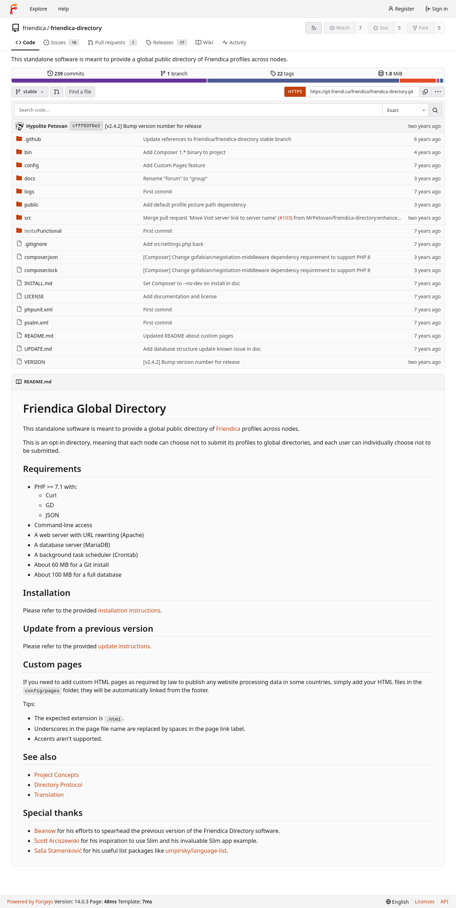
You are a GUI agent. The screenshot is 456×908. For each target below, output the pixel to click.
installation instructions (129, 610)
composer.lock (37, 270)
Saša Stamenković (58, 851)
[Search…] (435, 110)
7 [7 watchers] (360, 27)
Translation (49, 795)
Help (63, 8)
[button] (56, 91)
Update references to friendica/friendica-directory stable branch (217, 139)
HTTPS (295, 91)
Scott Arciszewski (56, 841)
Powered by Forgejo (30, 901)
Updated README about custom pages (188, 335)
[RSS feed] (313, 28)
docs (25, 178)
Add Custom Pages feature (174, 165)
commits (65, 73)
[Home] (13, 8)
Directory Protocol (58, 785)
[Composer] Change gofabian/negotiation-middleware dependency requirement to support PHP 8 (256, 257)
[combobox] (405, 110)
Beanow (45, 831)
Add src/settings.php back (173, 244)
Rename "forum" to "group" (175, 178)
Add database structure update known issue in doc (202, 348)
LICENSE (30, 296)
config (27, 165)
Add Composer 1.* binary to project (184, 152)
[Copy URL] (425, 91)
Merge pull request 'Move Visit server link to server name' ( (211, 217)
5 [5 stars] (399, 27)
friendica (34, 28)
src (23, 217)
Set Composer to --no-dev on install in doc (191, 283)
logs (25, 191)
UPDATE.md (34, 348)
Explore (38, 8)
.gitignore (31, 244)
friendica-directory (76, 28)
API (444, 901)
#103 (285, 217)
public (27, 204)
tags (282, 73)
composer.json (37, 257)
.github (28, 139)
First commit (157, 191)
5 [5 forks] (439, 27)
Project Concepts (56, 775)
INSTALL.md (34, 283)
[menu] (438, 91)
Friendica (229, 429)
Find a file (80, 91)
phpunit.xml (34, 309)
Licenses (425, 901)
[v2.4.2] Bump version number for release (153, 126)
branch (173, 73)
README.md (34, 335)
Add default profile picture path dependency (194, 204)
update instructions (124, 646)
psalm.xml (32, 322)
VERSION (30, 362)
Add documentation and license (180, 296)
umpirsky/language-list (196, 851)
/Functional (39, 230)
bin (24, 152)
